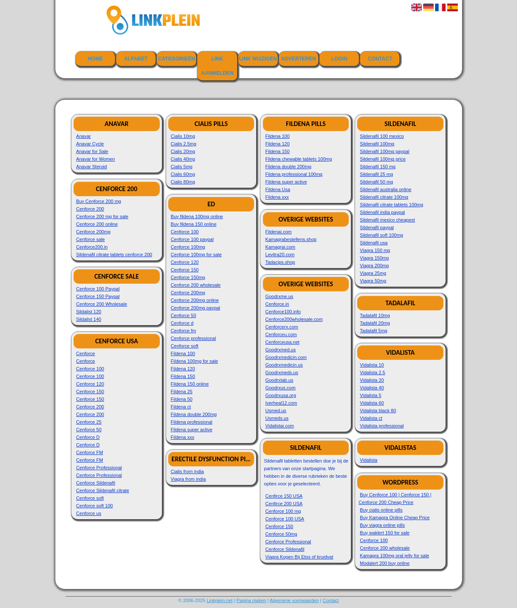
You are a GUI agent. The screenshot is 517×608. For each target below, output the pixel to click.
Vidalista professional (382, 425)
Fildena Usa (277, 189)
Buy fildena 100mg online (197, 216)
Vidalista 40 (372, 387)
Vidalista (368, 460)
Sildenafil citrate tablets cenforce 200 (114, 254)
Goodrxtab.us (279, 380)
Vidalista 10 (372, 364)
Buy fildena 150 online (193, 224)
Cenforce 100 (90, 368)
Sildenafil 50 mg (376, 181)
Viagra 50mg (373, 280)
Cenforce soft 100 (94, 505)
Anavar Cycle (90, 143)
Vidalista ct (371, 418)
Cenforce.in (277, 304)
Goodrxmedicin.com (286, 357)
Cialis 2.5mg (184, 143)
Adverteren (298, 59)
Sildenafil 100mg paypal (384, 151)
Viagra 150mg (374, 257)
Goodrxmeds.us (281, 372)
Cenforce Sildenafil (95, 482)
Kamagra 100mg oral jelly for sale (394, 555)
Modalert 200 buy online (384, 563)
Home (95, 59)
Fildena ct (181, 406)
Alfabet (136, 59)
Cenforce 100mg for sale (196, 254)
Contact (380, 59)
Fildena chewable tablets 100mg (298, 159)
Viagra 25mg (373, 273)
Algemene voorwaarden (294, 600)
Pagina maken (251, 600)
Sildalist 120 (88, 311)
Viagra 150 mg (375, 250)
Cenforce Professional (99, 467)
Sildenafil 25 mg (376, 174)
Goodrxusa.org (280, 395)
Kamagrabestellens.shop (291, 239)
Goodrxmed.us (280, 349)
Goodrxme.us (279, 296)
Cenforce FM (89, 452)
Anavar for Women (95, 159)
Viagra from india (188, 479)
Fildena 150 (183, 376)
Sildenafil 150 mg (377, 166)
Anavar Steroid (91, 166)
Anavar (83, 136)
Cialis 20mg (183, 151)
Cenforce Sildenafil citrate (102, 490)
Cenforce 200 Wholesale (101, 304)
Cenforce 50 (88, 429)
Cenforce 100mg (188, 246)
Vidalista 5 (370, 395)
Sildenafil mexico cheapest (387, 219)
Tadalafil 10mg (375, 315)
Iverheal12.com (281, 402)
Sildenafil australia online (385, 189)
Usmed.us (276, 410)
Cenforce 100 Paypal (98, 288)
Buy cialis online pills (381, 509)
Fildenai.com (278, 231)
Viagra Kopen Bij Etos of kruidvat (299, 556)
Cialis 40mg (183, 159)
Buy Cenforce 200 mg (98, 201)
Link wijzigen (257, 59)
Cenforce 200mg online (195, 300)
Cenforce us (88, 513)
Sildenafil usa (373, 242)
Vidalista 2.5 (372, 372)
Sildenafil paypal (377, 227)
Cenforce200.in (92, 246)
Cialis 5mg (181, 166)
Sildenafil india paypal (382, 212)
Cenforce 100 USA (284, 518)
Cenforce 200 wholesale (196, 285)
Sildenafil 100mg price (382, 159)
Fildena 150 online (190, 383)
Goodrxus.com (280, 387)
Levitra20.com (280, 254)
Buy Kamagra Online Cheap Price (394, 517)
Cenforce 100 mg (283, 511)
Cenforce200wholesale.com (294, 319)
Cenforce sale (90, 239)
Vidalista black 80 (378, 410)
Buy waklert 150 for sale (384, 532)
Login (339, 59)
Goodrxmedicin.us (284, 364)
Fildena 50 (181, 399)
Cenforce (85, 353)
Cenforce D (88, 437)
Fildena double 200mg (194, 414)
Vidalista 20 (372, 380)
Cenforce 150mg (188, 277)
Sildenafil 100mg (377, 143)
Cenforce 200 (90, 208)
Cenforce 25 (88, 422)
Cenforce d (182, 323)
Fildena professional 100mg (294, 174)
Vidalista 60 (372, 402)
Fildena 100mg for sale (194, 361)
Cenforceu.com (281, 334)
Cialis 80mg (183, 181)
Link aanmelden (217, 66)
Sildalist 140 (88, 319)
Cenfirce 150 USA (284, 495)
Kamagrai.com (280, 246)
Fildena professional (191, 422)
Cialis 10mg (183, 136)
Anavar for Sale (92, 151)
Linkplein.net (220, 600)
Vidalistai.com (279, 425)
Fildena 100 (183, 353)
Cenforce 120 (90, 383)
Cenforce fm (183, 330)
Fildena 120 (183, 368)
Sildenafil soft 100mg (381, 235)
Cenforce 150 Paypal (98, 296)
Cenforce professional (193, 338)
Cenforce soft (90, 498)
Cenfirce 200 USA (284, 503)
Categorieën (176, 59)
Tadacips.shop (280, 262)
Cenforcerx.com (281, 326)
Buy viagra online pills (382, 525)
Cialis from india (187, 471)
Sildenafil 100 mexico (382, 136)
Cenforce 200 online (97, 224)
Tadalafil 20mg (375, 323)
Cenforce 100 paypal (192, 239)
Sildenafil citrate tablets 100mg (391, 204)
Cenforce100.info (283, 311)
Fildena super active (191, 429)
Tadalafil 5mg (373, 330)
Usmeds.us (277, 418)
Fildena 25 (181, 391)
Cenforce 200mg (93, 231)
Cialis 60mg (183, 174)
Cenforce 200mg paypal (195, 307)
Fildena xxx (182, 437)
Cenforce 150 (90, 391)
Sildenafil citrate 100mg (384, 197)
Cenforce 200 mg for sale (102, 216)
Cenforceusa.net (282, 342)
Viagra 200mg (374, 265)
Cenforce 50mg (281, 534)
